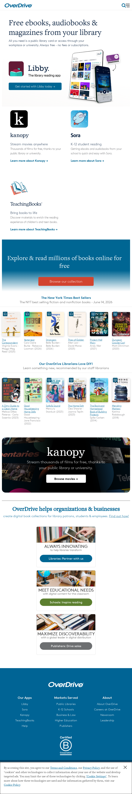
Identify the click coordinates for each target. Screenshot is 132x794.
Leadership (107, 720)
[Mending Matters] (121, 402)
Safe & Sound (53, 405)
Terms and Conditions (63, 768)
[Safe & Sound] (55, 402)
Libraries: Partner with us (66, 558)
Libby (24, 704)
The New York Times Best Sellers (66, 298)
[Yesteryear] (33, 337)
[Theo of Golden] (77, 337)
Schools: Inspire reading (66, 602)
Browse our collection (66, 281)
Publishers (66, 725)
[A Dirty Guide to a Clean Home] (11, 402)
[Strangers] (55, 337)
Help (25, 725)
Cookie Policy (12, 785)
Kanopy (24, 715)
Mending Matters (117, 407)
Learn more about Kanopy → (29, 160)
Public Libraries (66, 704)
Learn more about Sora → (87, 160)
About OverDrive (107, 704)
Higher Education (66, 720)
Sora (25, 709)
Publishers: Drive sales (66, 646)
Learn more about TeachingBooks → (34, 229)
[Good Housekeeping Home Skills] (33, 402)
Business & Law (66, 715)
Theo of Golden (76, 339)
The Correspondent (10, 341)
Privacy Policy (91, 768)
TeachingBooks (24, 720)
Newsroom (107, 715)
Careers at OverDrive (107, 709)
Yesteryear (29, 339)
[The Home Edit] (77, 402)
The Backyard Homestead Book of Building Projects (98, 410)
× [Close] (125, 767)
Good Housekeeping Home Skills (31, 408)
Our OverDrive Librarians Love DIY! (66, 364)
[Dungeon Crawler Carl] (121, 337)
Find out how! (119, 516)
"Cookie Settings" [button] (96, 776)
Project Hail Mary (96, 341)
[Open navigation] (126, 5)
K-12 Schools (66, 709)
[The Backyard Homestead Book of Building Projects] (99, 402)
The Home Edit (76, 405)
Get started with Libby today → (35, 86)
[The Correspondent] (11, 337)
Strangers (51, 339)
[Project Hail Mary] (99, 337)
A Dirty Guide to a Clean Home (10, 407)
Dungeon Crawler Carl (118, 341)
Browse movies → (66, 479)
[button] (24, 697)
